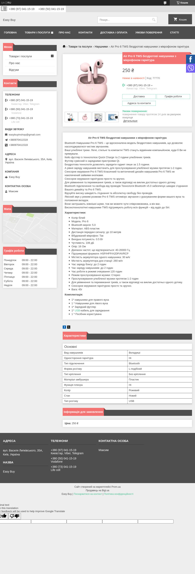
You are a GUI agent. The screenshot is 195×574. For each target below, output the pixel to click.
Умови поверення (148, 32)
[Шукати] (153, 19)
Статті (174, 32)
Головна (10, 32)
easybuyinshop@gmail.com (24, 134)
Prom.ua (116, 486)
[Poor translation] (14, 516)
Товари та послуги (80, 46)
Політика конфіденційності (119, 494)
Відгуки (14, 69)
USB (77, 310)
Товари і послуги (37, 32)
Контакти (86, 32)
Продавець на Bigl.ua (97, 490)
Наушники (101, 46)
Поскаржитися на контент (88, 494)
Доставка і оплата (113, 32)
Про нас (64, 32)
